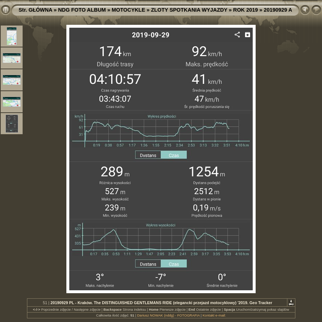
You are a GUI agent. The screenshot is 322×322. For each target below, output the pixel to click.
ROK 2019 (245, 10)
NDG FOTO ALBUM (82, 10)
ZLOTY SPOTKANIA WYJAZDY (189, 10)
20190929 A (278, 10)
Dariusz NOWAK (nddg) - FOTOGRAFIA (168, 315)
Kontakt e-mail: (214, 315)
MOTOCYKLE (128, 10)
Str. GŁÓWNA (35, 10)
